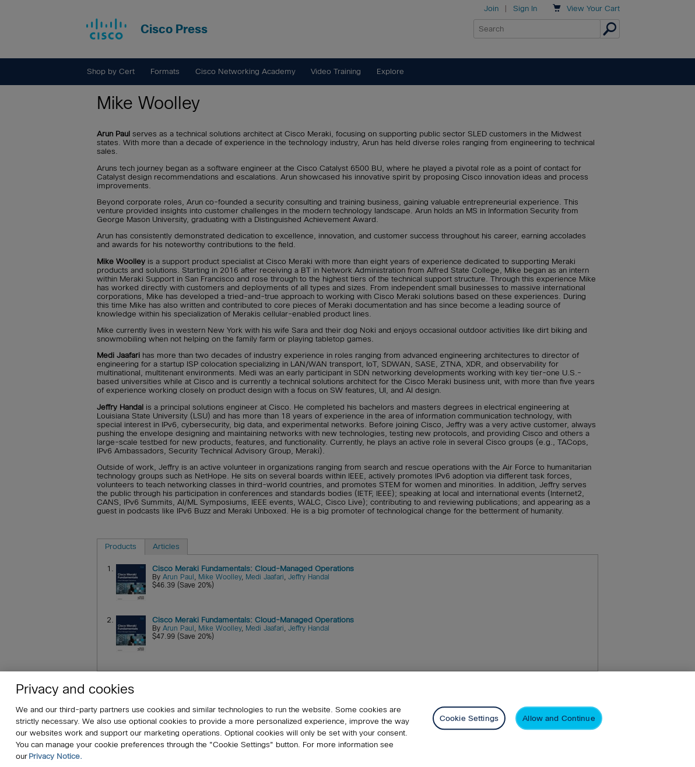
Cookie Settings (469, 720)
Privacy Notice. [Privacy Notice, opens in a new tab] (55, 758)
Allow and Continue (558, 720)
